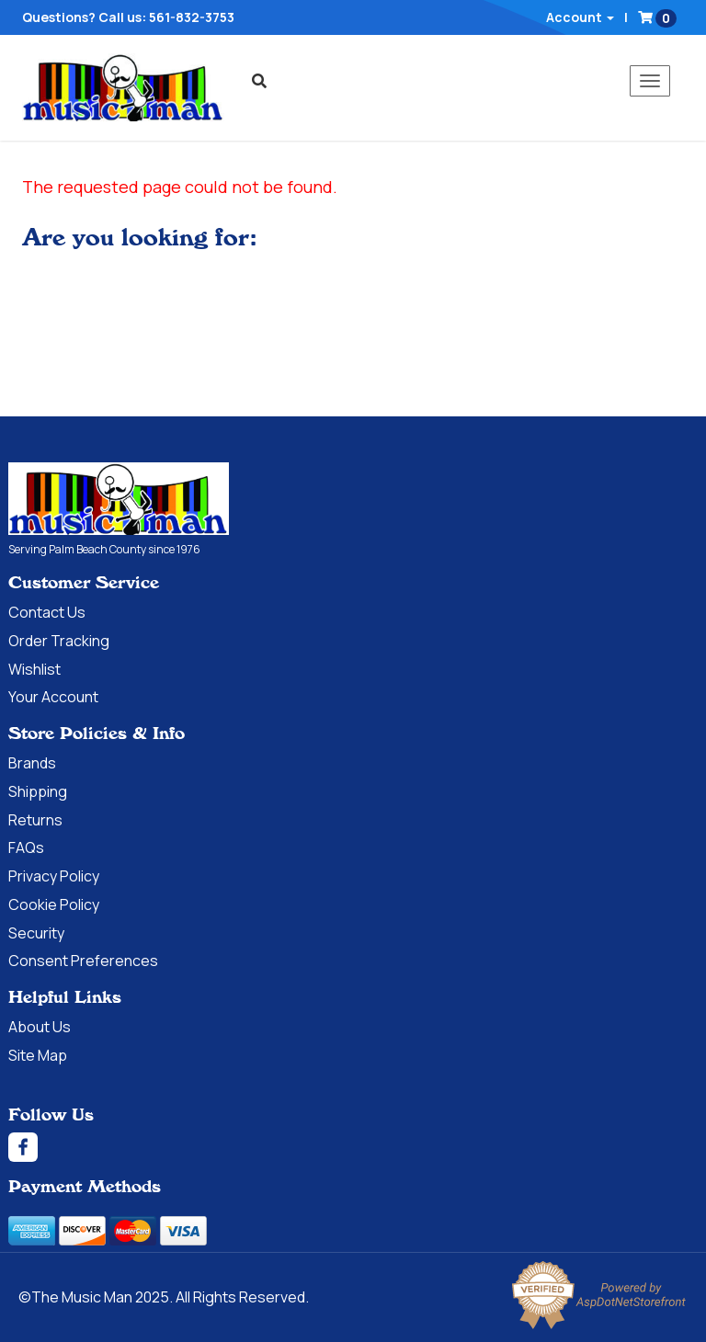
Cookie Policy (53, 904)
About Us (39, 1027)
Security (36, 933)
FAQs (26, 847)
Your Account (53, 697)
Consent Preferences (83, 960)
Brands (32, 763)
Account (580, 17)
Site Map (37, 1055)
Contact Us (46, 612)
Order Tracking (58, 641)
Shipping (37, 791)
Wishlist (34, 669)
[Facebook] (353, 1147)
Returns (35, 820)
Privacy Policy (53, 876)
